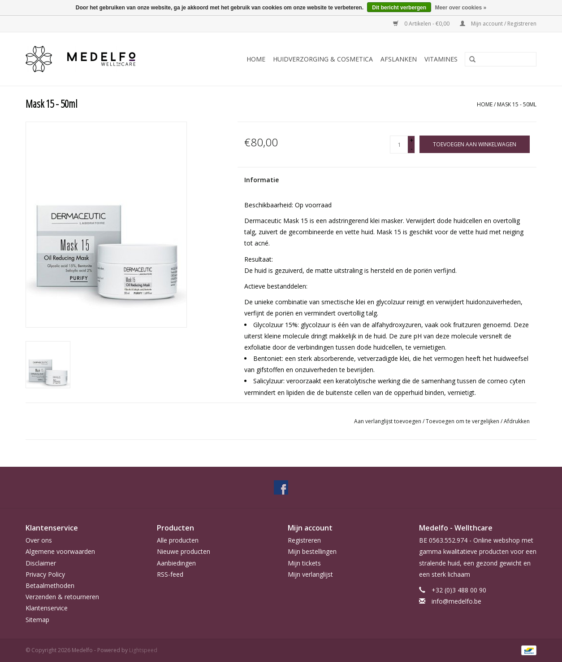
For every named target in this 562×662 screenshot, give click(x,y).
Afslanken (398, 59)
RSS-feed (170, 574)
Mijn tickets (304, 563)
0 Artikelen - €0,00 (422, 23)
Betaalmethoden (50, 585)
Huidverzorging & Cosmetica (323, 59)
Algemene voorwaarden (60, 551)
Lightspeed (143, 650)
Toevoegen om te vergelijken (463, 421)
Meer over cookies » (460, 7)
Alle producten (178, 540)
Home (255, 59)
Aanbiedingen (176, 563)
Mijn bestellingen (312, 551)
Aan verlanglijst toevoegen (388, 421)
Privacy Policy (45, 574)
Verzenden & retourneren (62, 596)
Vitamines (441, 59)
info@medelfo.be (456, 601)
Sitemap (37, 619)
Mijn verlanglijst (310, 574)
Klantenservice (47, 608)
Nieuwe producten (183, 551)
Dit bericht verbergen (399, 7)
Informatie (261, 179)
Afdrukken (517, 421)
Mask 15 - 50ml (516, 104)
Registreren (304, 540)
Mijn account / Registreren (498, 23)
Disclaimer (41, 563)
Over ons (39, 540)
